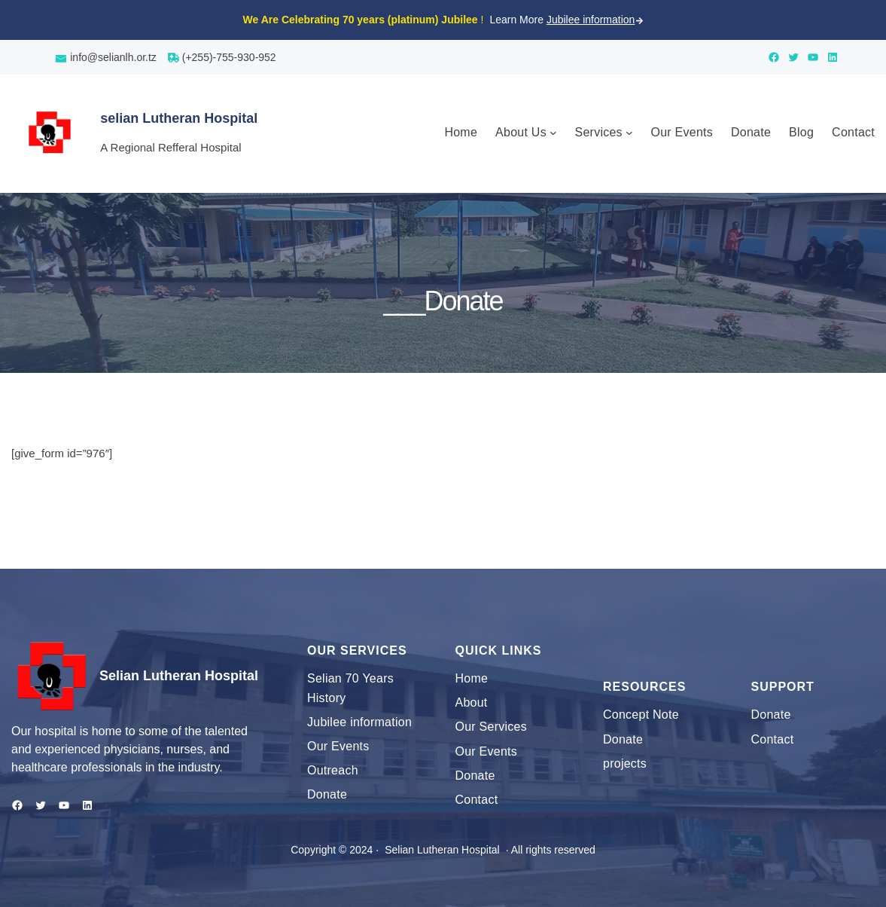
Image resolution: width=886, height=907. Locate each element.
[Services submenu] (629, 132)
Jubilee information (591, 20)
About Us (521, 132)
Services (599, 132)
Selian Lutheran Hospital (178, 675)
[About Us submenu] (553, 132)
